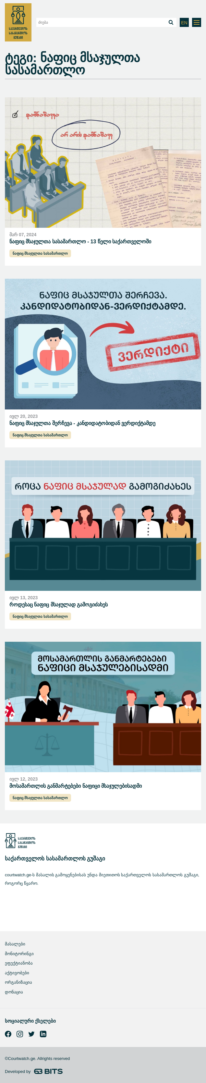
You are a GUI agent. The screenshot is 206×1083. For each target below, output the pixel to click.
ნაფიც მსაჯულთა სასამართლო (40, 253)
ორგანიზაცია (18, 982)
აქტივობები (17, 972)
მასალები (15, 944)
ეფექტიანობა (19, 963)
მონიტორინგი (19, 953)
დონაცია (14, 992)
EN (184, 22)
